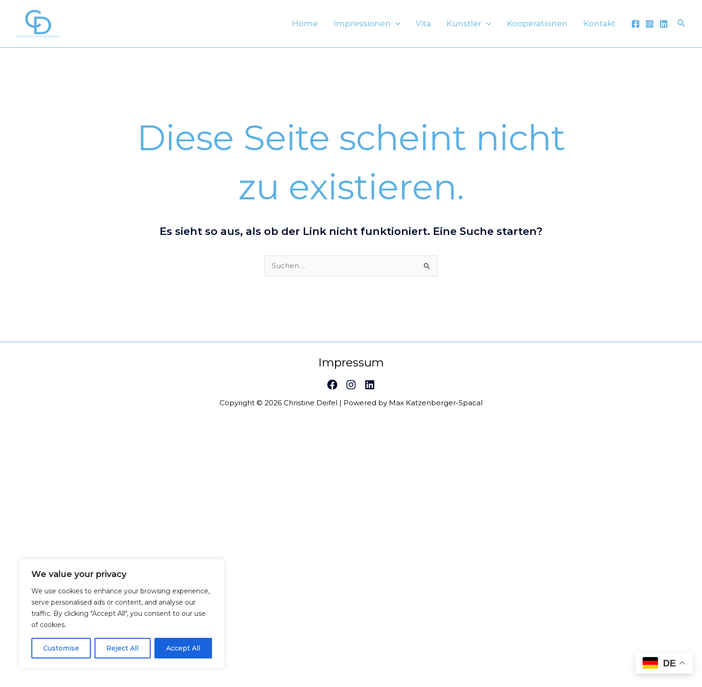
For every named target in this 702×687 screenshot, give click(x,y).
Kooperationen (546, 26)
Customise (61, 648)
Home (339, 26)
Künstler (484, 26)
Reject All (122, 648)
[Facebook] (635, 27)
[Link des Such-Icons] (681, 27)
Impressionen (394, 26)
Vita (445, 26)
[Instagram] (649, 27)
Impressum (351, 369)
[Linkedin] (663, 27)
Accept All (183, 648)
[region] (122, 613)
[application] (423, 26)
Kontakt (602, 26)
